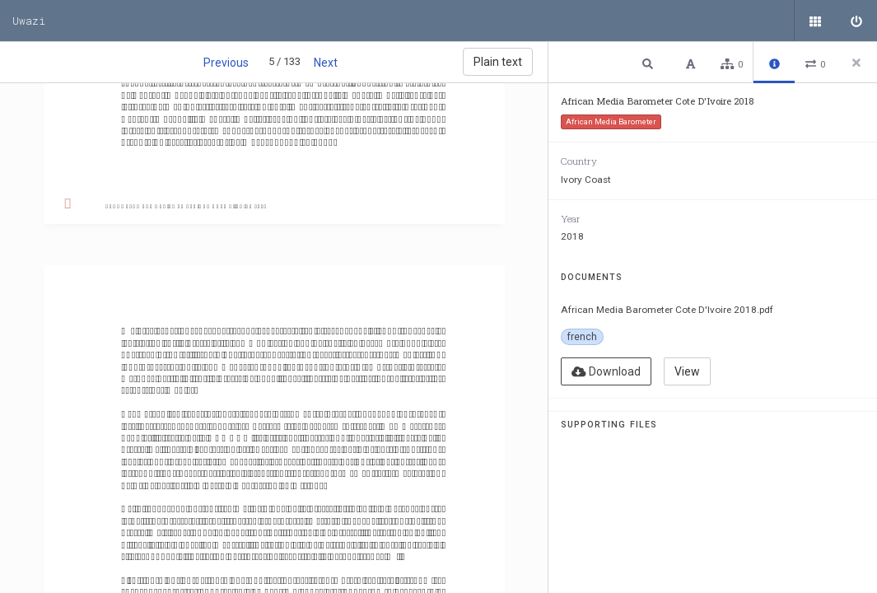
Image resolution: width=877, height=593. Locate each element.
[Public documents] (815, 20)
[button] (649, 63)
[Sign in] (856, 20)
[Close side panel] (856, 62)
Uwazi (28, 20)
